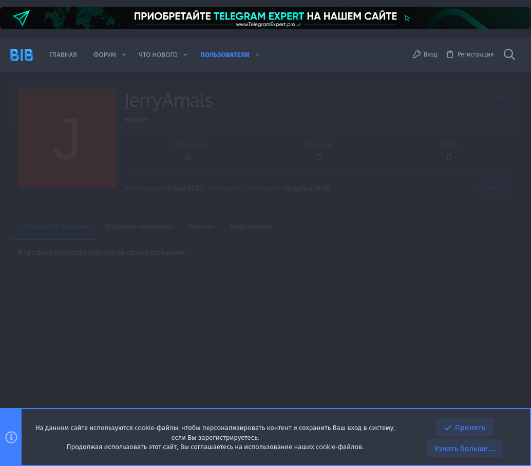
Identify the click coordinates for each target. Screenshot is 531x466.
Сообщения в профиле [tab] (54, 226)
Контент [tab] (202, 226)
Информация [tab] (250, 226)
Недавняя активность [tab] (139, 226)
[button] (123, 54)
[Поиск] (509, 55)
